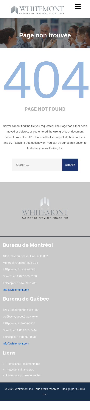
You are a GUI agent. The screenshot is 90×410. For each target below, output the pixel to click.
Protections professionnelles (23, 375)
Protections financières (20, 369)
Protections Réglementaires (23, 363)
